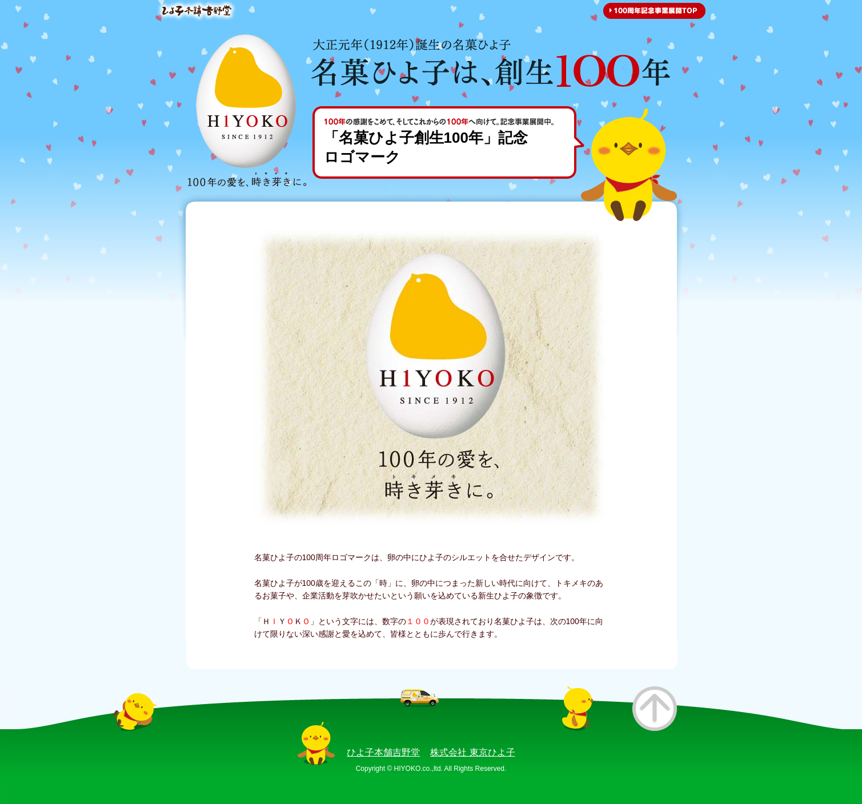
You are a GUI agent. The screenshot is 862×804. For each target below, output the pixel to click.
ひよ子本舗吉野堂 (383, 752)
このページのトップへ (654, 708)
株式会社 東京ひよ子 (472, 752)
